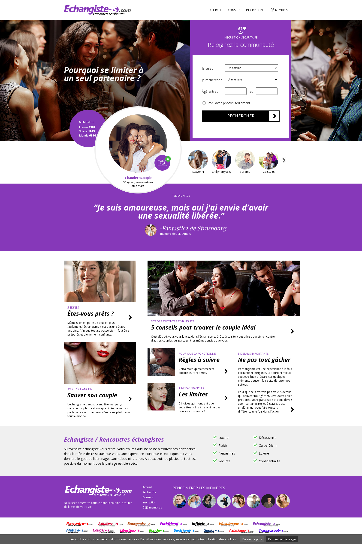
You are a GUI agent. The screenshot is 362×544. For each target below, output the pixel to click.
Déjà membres (277, 10)
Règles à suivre (199, 359)
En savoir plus (252, 539)
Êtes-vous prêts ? (90, 313)
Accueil (147, 487)
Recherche (214, 10)
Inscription (254, 10)
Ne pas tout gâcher (264, 359)
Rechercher (240, 116)
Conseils (234, 10)
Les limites (193, 394)
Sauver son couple (92, 395)
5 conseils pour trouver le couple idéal (203, 327)
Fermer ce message (282, 539)
